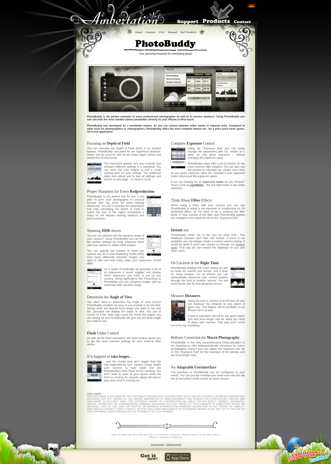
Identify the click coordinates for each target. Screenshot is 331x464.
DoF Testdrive (188, 32)
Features (150, 32)
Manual (172, 32)
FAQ (161, 32)
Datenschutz (173, 444)
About (138, 32)
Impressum (157, 444)
